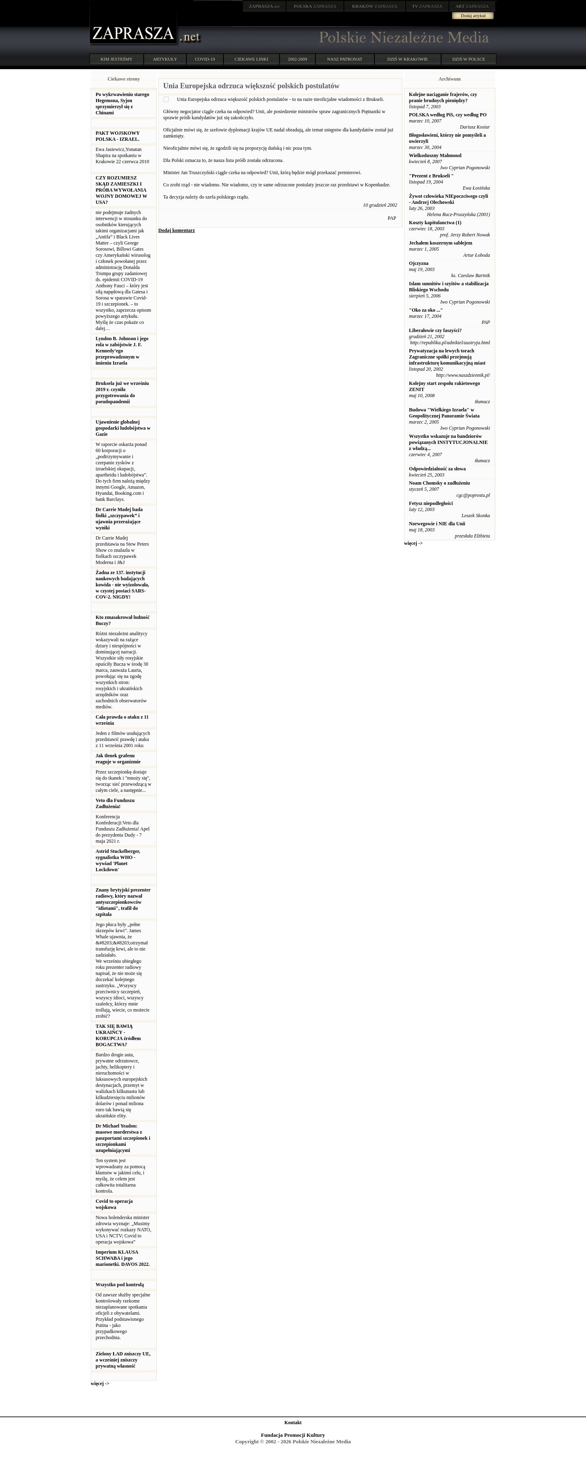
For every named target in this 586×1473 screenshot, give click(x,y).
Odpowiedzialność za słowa (437, 469)
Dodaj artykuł (473, 15)
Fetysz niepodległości (431, 503)
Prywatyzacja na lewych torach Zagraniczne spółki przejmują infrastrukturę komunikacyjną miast (447, 357)
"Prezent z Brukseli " (431, 176)
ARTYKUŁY (165, 59)
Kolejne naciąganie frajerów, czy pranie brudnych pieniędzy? (443, 97)
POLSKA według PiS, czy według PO (448, 115)
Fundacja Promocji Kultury (293, 1435)
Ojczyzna (419, 263)
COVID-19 (205, 59)
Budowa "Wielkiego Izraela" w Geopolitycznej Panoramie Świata (444, 413)
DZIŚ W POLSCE (468, 59)
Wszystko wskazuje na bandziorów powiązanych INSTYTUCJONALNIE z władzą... (448, 442)
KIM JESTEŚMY (117, 59)
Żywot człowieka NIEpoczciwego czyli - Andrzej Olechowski (448, 199)
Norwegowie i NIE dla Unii (437, 524)
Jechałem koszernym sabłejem (440, 243)
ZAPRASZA (315, 6)
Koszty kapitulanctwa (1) (435, 222)
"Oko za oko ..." (426, 310)
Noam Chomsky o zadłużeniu (439, 483)
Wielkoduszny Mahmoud (435, 155)
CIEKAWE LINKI (252, 59)
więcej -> (100, 1383)
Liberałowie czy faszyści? (435, 330)
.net (264, 6)
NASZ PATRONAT (345, 59)
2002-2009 (297, 59)
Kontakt (293, 1422)
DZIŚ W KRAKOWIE (407, 59)
